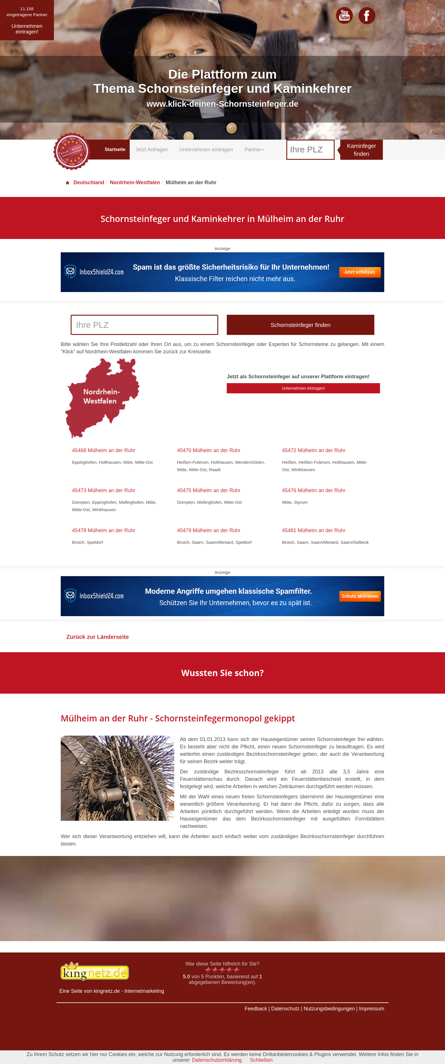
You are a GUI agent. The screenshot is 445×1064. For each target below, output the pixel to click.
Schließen (261, 1060)
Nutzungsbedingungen (329, 1008)
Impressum (371, 1008)
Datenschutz (285, 1008)
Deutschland (84, 182)
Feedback (256, 1008)
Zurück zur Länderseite (97, 637)
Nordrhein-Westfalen (135, 182)
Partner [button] (254, 149)
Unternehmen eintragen (206, 149)
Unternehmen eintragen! (303, 388)
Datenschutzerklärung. (217, 1060)
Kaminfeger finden (361, 150)
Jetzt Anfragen (151, 149)
